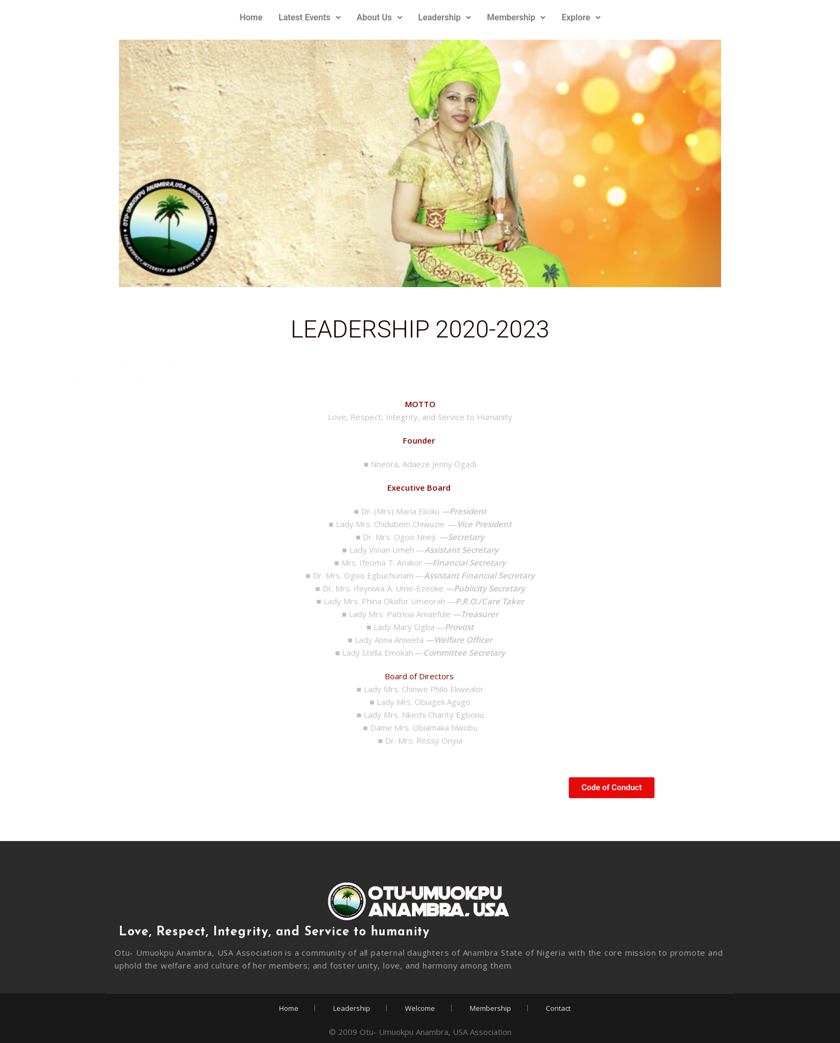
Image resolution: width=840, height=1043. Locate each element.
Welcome (420, 1008)
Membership (516, 17)
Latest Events (310, 17)
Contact (558, 1008)
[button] (310, 17)
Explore (581, 17)
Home (250, 17)
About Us (379, 17)
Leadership (444, 17)
